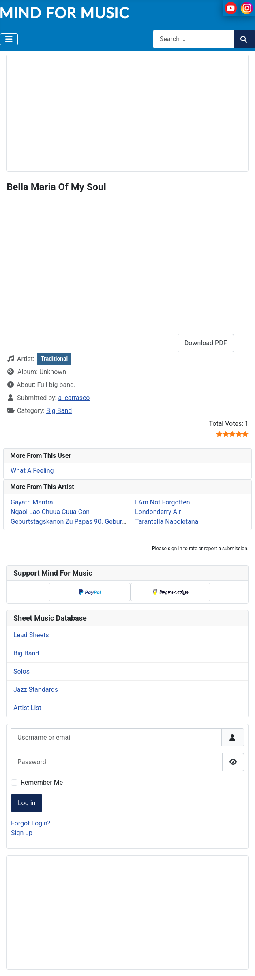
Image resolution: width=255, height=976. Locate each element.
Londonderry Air (158, 512)
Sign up (21, 833)
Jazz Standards (35, 689)
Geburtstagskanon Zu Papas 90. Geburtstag (74, 521)
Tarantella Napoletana (166, 521)
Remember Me (42, 782)
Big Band (59, 411)
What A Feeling (32, 470)
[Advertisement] (131, 111)
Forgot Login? (30, 823)
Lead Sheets (31, 635)
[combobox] (193, 39)
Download (205, 343)
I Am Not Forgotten (162, 502)
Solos (21, 671)
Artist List (27, 708)
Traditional (54, 358)
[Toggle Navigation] (9, 39)
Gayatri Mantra (32, 502)
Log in (26, 803)
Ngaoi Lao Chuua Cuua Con (50, 512)
